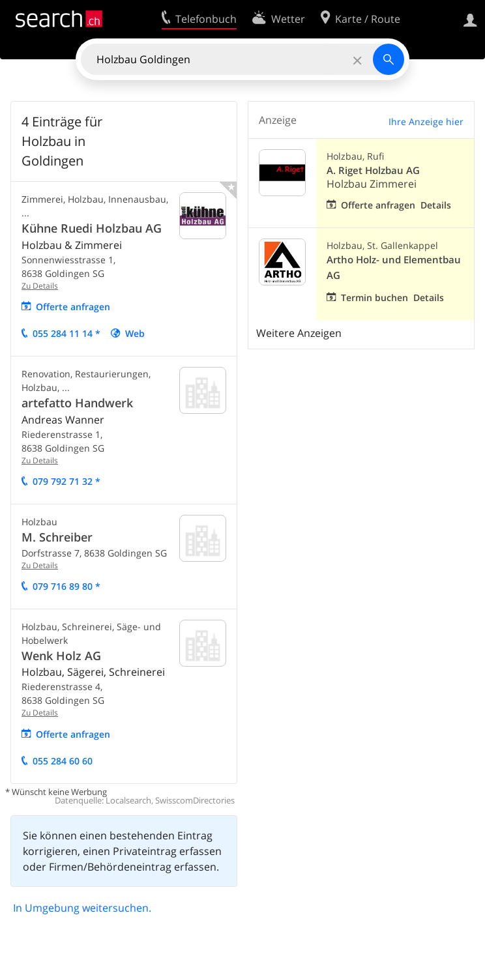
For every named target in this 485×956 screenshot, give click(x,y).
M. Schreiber (57, 537)
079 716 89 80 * (66, 586)
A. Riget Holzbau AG (373, 170)
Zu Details (40, 285)
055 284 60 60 (63, 761)
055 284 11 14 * (66, 333)
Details (435, 205)
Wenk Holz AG (61, 655)
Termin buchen (374, 297)
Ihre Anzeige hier (426, 121)
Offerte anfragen (73, 306)
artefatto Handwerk (77, 403)
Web (135, 333)
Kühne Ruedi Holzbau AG (92, 228)
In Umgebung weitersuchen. (82, 908)
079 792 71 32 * (66, 481)
